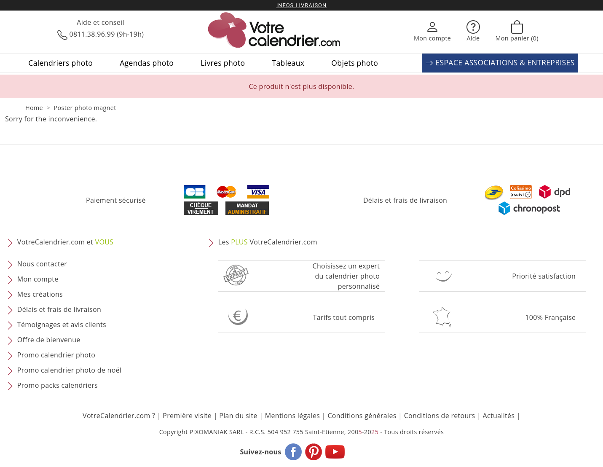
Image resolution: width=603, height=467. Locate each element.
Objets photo (354, 63)
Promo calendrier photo (56, 355)
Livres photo (223, 63)
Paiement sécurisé (116, 200)
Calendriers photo (60, 63)
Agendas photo (147, 63)
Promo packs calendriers (57, 385)
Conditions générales (361, 415)
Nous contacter (42, 264)
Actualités (499, 415)
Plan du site (238, 415)
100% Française (550, 317)
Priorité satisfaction (544, 276)
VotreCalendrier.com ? (119, 415)
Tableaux (288, 63)
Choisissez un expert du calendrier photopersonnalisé (346, 276)
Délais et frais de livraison (405, 200)
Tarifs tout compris (344, 317)
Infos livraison (301, 5)
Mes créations (40, 294)
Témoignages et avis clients (61, 325)
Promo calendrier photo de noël (69, 370)
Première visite (187, 415)
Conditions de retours (439, 415)
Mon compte (38, 279)
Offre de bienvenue (48, 340)
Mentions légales (292, 415)
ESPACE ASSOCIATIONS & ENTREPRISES (499, 63)
